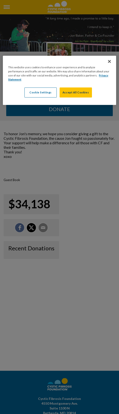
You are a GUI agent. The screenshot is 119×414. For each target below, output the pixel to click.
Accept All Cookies (75, 92)
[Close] (109, 61)
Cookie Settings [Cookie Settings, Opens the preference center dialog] (40, 92)
